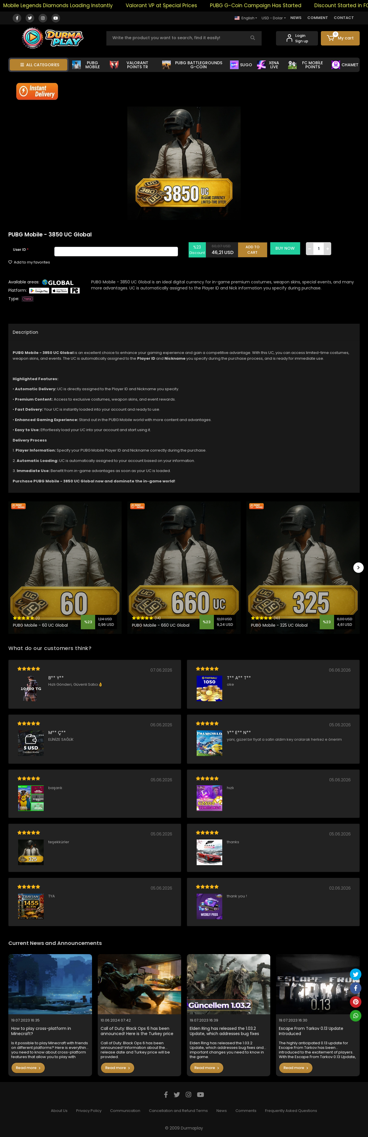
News (221, 1110)
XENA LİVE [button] (268, 65)
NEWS (296, 17)
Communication (125, 1110)
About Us (59, 1110)
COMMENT (317, 17)
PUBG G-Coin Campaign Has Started (264, 5)
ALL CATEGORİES (39, 65)
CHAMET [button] (345, 64)
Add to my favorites (29, 262)
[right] (359, 567)
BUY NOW (286, 248)
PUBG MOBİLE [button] (86, 65)
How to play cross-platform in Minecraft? (41, 1031)
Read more (28, 1067)
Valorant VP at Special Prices (169, 5)
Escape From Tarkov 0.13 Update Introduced (311, 1031)
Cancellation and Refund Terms (178, 1110)
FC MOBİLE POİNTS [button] (305, 65)
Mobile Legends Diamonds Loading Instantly (66, 5)
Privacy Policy (88, 1110)
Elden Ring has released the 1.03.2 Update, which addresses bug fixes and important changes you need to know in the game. (226, 1031)
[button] (340, 38)
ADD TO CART (254, 248)
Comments (245, 1110)
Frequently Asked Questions (291, 1110)
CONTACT (344, 17)
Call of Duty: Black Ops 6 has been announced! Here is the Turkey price (137, 1031)
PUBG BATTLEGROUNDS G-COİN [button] (192, 65)
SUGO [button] (241, 64)
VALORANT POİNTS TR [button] (129, 65)
